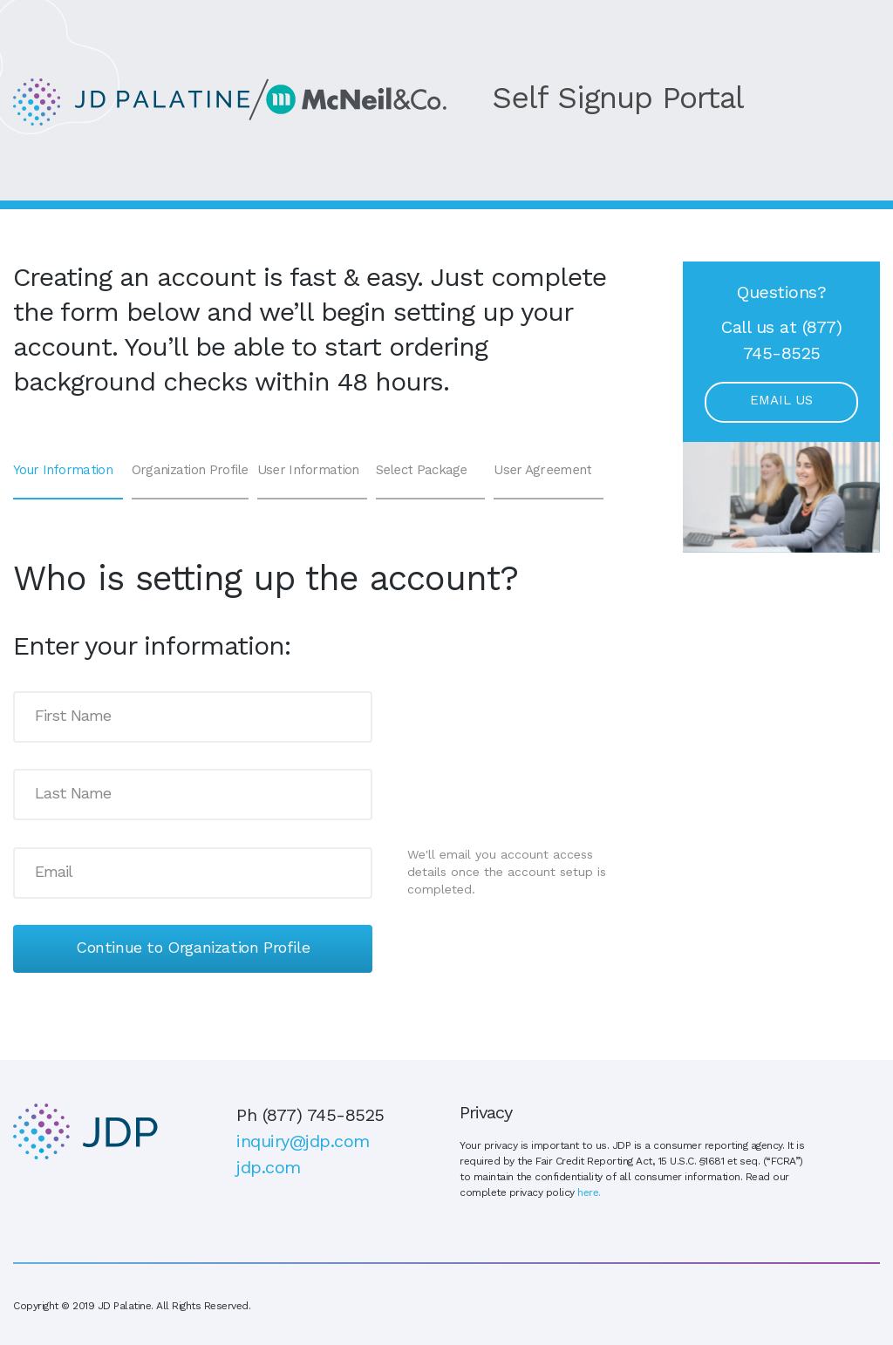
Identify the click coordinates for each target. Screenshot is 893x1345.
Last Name (73, 794)
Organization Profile (190, 471)
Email (53, 872)
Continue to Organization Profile (193, 948)
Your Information (62, 471)
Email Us (781, 401)
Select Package (421, 471)
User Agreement (542, 471)
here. (589, 1193)
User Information (308, 471)
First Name (73, 716)
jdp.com (268, 1169)
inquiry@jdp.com (303, 1142)
